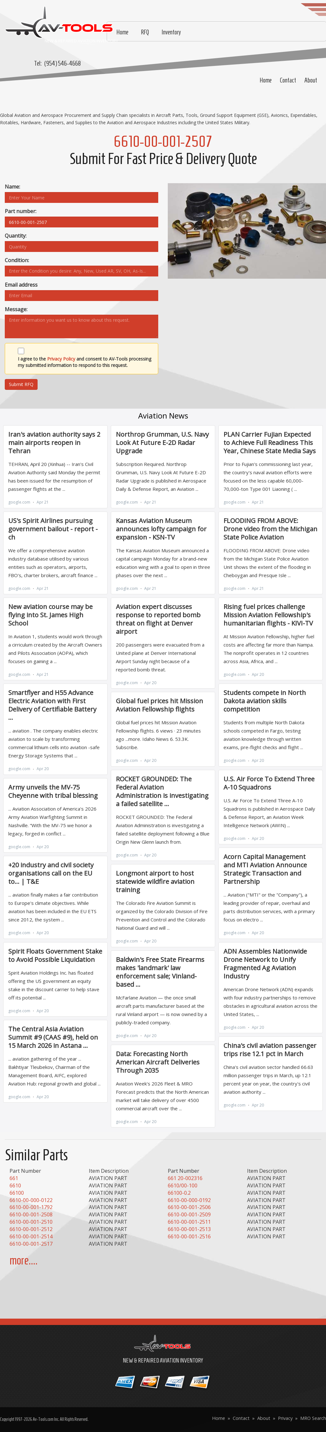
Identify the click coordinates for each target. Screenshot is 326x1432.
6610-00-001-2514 (31, 1236)
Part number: (20, 211)
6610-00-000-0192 (189, 1200)
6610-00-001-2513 (189, 1229)
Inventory (171, 32)
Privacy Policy (61, 359)
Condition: (17, 260)
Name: (12, 186)
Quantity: (15, 235)
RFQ (145, 32)
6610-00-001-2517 (31, 1243)
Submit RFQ (21, 384)
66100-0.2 (179, 1192)
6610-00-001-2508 (31, 1214)
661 (14, 1178)
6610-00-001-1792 (31, 1207)
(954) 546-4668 (62, 63)
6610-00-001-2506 (189, 1207)
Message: (16, 309)
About (310, 80)
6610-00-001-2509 (189, 1214)
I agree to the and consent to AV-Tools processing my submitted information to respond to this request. (84, 362)
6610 (15, 1185)
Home (266, 80)
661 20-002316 (185, 1178)
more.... (24, 1260)
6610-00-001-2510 (31, 1221)
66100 (17, 1192)
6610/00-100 (182, 1185)
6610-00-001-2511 (189, 1221)
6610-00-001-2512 (31, 1229)
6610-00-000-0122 (31, 1200)
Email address (21, 284)
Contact (288, 80)
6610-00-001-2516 (189, 1236)
